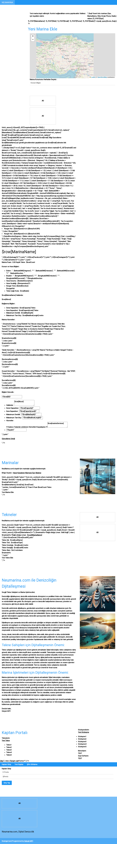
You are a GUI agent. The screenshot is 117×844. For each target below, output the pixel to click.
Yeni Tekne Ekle (7, 558)
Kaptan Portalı (8, 14)
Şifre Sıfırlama (32, 764)
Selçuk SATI (28, 841)
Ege (33, 473)
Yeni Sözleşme (83, 732)
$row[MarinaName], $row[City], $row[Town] (26, 486)
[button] (32, 36)
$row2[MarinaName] (34, 535)
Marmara (28, 473)
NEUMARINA (7, 2)
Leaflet (92, 77)
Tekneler (6, 24)
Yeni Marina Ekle (8, 492)
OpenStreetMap (102, 77)
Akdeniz (38, 473)
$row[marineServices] (57, 425)
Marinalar (6, 19)
